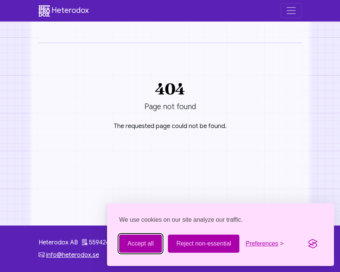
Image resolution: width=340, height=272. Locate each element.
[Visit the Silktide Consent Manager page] (313, 244)
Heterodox (64, 11)
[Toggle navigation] (291, 10)
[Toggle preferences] (264, 243)
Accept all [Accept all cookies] (140, 243)
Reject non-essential (203, 243)
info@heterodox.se (72, 255)
